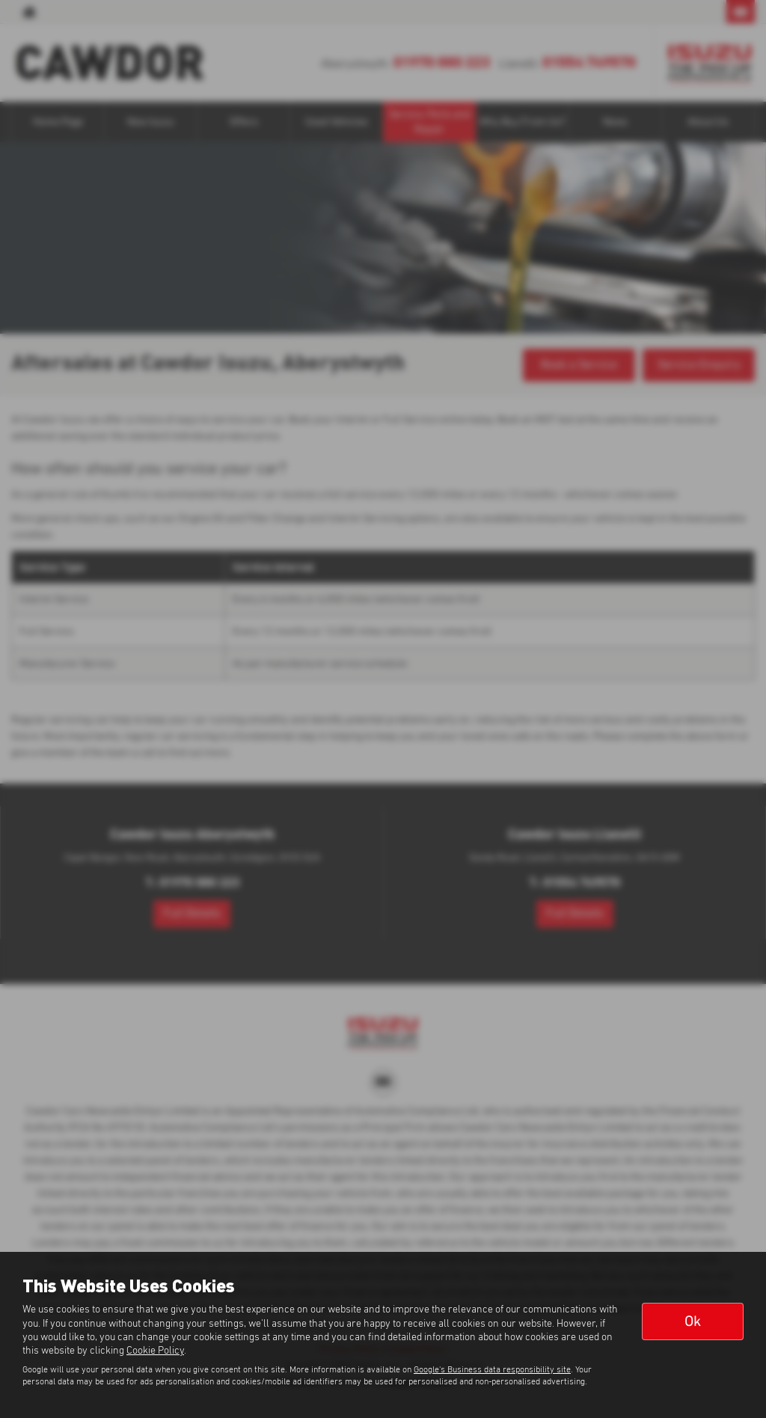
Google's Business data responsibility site (492, 1370)
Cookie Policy (155, 1350)
